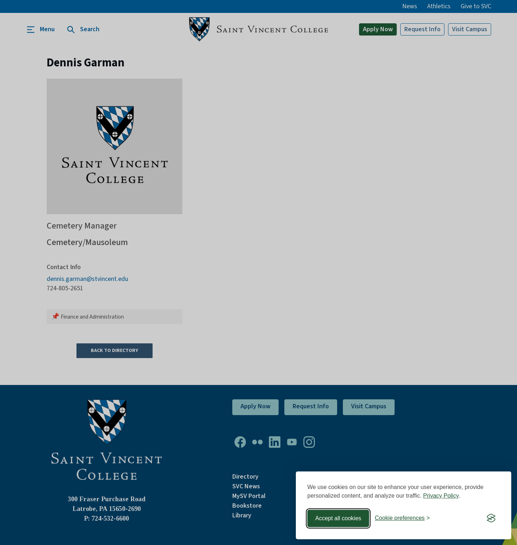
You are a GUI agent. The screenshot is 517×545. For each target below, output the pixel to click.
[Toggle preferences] (402, 518)
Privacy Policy (441, 496)
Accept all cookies (338, 518)
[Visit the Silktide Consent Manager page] (491, 518)
